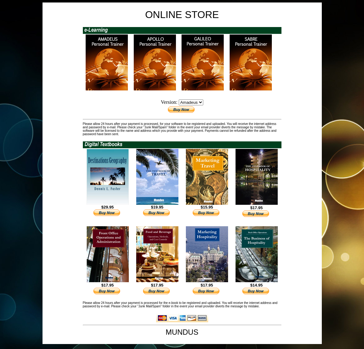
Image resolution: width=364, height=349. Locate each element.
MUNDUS (182, 332)
